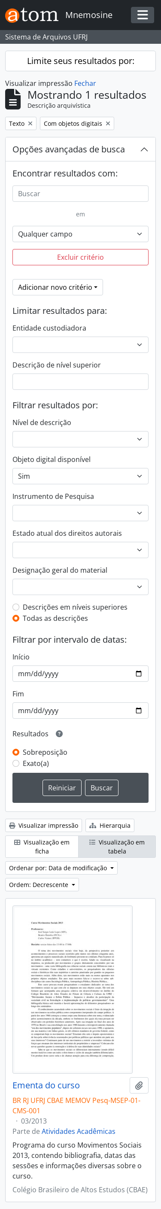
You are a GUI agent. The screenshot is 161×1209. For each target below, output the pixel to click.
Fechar (85, 83)
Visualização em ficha (42, 846)
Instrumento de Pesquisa (53, 496)
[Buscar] (80, 193)
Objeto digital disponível (51, 459)
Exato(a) (36, 763)
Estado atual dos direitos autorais (67, 533)
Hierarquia (110, 825)
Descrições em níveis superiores (75, 607)
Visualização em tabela (117, 846)
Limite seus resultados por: (80, 61)
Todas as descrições (55, 618)
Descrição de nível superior (56, 365)
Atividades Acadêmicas (78, 1131)
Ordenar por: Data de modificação (59, 868)
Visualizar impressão (43, 825)
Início (21, 657)
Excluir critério (80, 257)
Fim (18, 694)
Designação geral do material (59, 570)
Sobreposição (45, 752)
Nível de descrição (41, 422)
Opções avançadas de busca (68, 149)
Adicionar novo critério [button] (55, 287)
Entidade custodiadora (49, 328)
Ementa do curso (46, 1085)
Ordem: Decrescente (39, 885)
